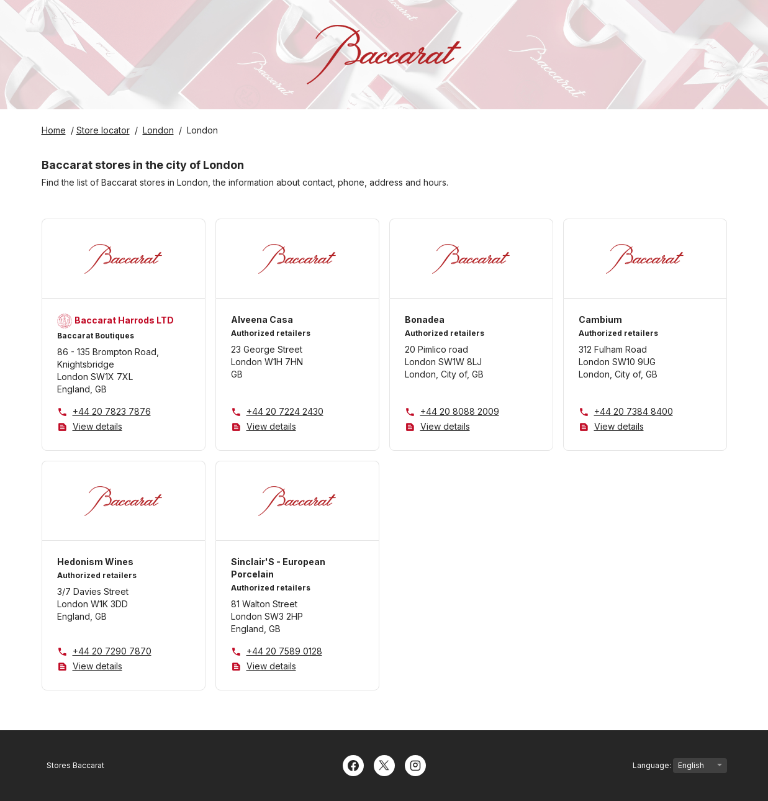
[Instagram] (415, 764)
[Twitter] (384, 764)
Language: (680, 765)
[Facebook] (353, 764)
